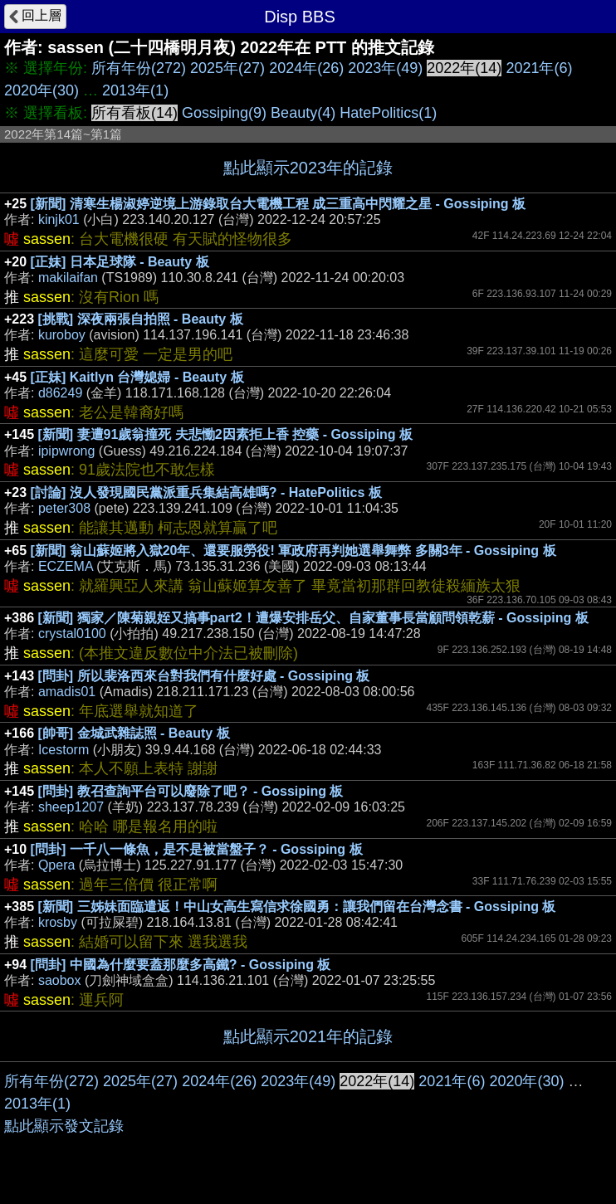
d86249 (60, 393)
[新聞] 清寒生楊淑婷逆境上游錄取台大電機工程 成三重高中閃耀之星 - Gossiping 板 (278, 204)
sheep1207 (71, 807)
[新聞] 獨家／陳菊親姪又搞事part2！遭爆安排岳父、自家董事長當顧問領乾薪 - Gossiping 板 (313, 618)
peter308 (64, 508)
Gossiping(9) (224, 113)
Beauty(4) (303, 113)
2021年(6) (539, 68)
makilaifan (68, 278)
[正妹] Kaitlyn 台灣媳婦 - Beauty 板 (137, 377)
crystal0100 (72, 633)
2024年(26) (306, 68)
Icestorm (63, 750)
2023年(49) (385, 68)
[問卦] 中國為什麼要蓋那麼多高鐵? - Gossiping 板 (181, 965)
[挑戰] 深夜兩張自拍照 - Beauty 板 (140, 319)
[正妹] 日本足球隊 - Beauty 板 (120, 262)
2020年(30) (41, 90)
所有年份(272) (138, 68)
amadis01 (66, 692)
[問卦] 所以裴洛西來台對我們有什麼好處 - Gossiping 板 (204, 676)
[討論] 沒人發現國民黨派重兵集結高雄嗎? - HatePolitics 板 (206, 492)
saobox (59, 980)
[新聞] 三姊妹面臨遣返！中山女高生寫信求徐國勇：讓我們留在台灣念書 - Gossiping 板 (297, 906)
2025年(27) (227, 68)
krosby (57, 922)
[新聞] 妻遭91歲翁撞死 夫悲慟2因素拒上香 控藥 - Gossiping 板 (225, 434)
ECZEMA (65, 566)
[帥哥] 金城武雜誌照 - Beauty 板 (134, 733)
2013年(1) (135, 90)
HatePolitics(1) (388, 113)
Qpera (56, 865)
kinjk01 (59, 219)
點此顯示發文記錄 (64, 1126)
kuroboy (62, 335)
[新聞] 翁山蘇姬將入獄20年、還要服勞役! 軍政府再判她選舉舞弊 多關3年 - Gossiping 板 (293, 551)
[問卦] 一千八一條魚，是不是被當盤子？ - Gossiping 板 (197, 849)
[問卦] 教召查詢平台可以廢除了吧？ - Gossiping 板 (191, 791)
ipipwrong (66, 451)
